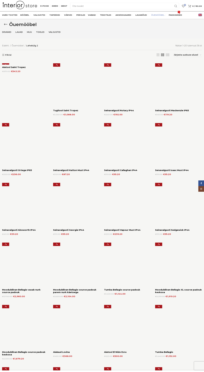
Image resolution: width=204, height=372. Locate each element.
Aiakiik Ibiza (162, 157)
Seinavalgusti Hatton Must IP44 (71, 83)
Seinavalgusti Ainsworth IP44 (19, 100)
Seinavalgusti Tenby (166, 179)
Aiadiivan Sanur (113, 157)
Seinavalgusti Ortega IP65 (17, 83)
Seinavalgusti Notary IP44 (119, 67)
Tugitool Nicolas (164, 301)
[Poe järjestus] (188, 55)
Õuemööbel (18, 45)
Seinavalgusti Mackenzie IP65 (172, 67)
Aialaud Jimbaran (12, 179)
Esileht (5, 45)
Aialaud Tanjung (62, 179)
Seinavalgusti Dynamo (15, 239)
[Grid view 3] (158, 55)
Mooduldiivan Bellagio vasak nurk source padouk (21, 120)
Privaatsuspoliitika (164, 361)
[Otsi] (124, 6)
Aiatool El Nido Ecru (115, 138)
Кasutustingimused (164, 356)
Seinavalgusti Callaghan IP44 (120, 83)
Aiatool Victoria (62, 301)
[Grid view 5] (167, 55)
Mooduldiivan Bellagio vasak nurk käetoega (174, 240)
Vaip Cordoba (112, 301)
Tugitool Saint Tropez (65, 67)
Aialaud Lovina (61, 138)
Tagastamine (110, 366)
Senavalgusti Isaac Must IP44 (172, 83)
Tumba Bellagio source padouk (122, 116)
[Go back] (5, 24)
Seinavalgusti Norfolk (116, 239)
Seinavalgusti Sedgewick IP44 (172, 100)
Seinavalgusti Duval (64, 239)
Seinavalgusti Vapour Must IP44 (122, 100)
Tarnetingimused (112, 361)
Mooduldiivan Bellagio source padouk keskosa (23, 139)
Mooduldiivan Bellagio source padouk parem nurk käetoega (74, 120)
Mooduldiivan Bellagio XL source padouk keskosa (178, 120)
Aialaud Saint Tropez (65, 157)
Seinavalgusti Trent (115, 179)
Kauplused (109, 356)
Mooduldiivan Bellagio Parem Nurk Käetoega (22, 161)
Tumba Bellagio (164, 138)
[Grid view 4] (162, 55)
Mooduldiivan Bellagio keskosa (20, 301)
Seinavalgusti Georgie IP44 (68, 100)
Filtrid (8, 55)
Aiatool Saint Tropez (14, 67)
